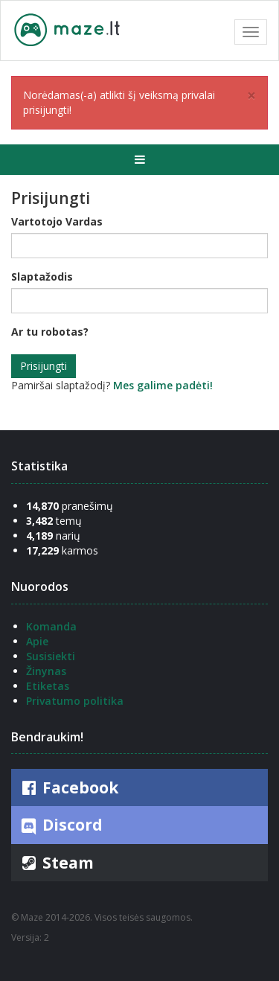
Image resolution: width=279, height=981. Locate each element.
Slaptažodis (42, 276)
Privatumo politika (75, 701)
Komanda (51, 626)
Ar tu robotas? (50, 332)
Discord (61, 825)
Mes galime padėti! (163, 385)
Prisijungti (43, 366)
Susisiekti (50, 656)
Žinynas (46, 671)
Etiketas (47, 686)
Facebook (68, 787)
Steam (56, 862)
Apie (37, 641)
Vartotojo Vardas (57, 221)
